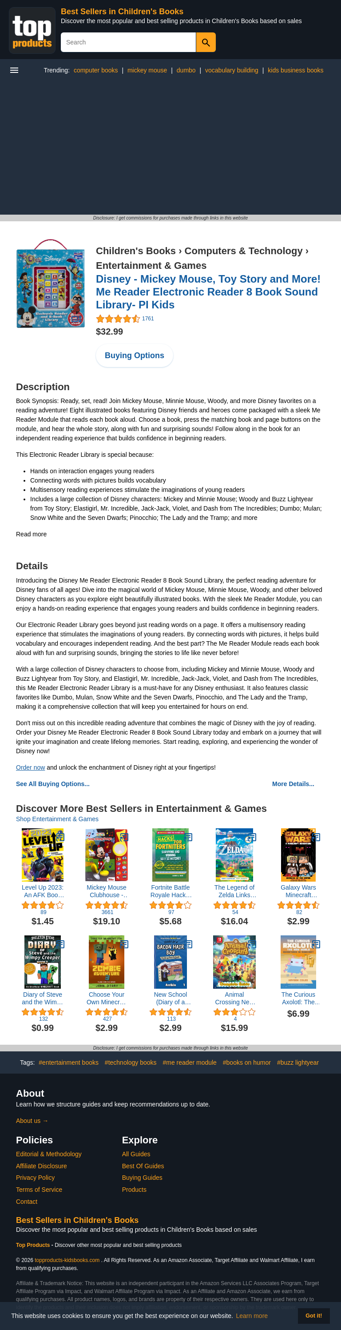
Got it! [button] (313, 1316)
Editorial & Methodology (49, 1154)
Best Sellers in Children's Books (122, 11)
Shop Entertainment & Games (57, 819)
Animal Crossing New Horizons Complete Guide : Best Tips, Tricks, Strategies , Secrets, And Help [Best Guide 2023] (234, 998)
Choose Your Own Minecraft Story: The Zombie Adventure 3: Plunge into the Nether (106, 998)
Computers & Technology (244, 250)
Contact (26, 1201)
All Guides (136, 1154)
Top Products (34, 1245)
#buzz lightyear (298, 1062)
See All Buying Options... (53, 783)
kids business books (295, 70)
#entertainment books (69, 1062)
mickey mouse (147, 70)
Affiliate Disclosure (41, 1166)
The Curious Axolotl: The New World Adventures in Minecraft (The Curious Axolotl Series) (298, 998)
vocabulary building (231, 70)
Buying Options (134, 355)
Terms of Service (39, 1189)
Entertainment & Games (151, 265)
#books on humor (247, 1062)
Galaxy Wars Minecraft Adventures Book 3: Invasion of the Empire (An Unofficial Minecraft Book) (298, 891)
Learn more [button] (252, 1315)
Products (134, 1189)
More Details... (293, 783)
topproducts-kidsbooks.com (67, 1260)
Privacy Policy (35, 1177)
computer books (96, 70)
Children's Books (136, 250)
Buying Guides (142, 1177)
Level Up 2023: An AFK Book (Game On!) (42, 891)
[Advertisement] (170, 148)
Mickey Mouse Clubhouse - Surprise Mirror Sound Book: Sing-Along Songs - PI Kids (106, 891)
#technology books (131, 1062)
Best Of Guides (143, 1166)
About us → (32, 1120)
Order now (30, 767)
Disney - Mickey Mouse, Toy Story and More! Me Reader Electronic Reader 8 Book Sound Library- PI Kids (208, 292)
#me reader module (190, 1062)
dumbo (186, 70)
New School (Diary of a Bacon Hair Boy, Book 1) (170, 998)
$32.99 (109, 331)
